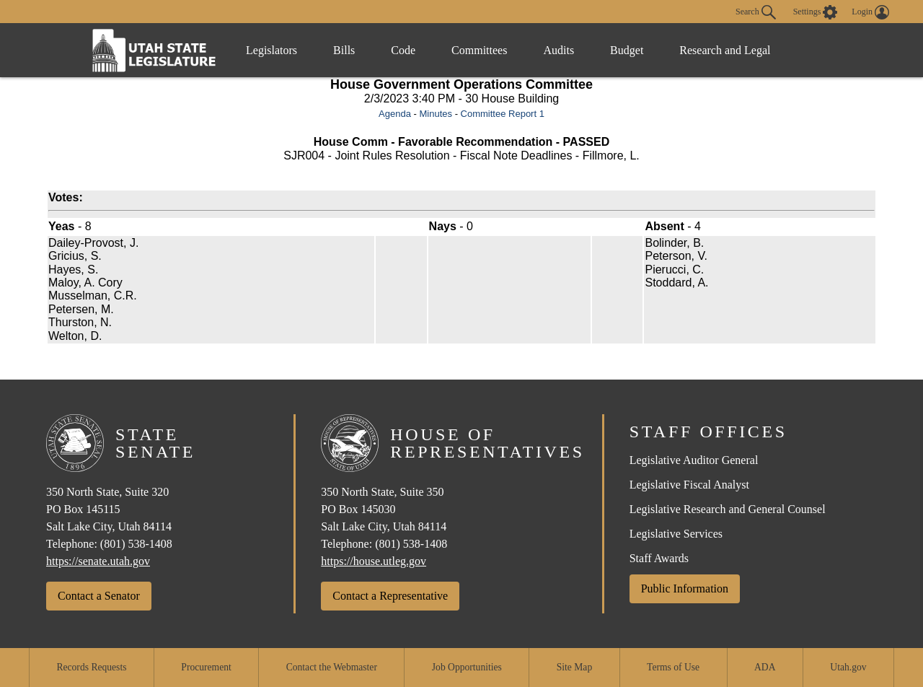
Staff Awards (659, 558)
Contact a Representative (390, 596)
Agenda (395, 113)
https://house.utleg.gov (373, 561)
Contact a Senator (99, 596)
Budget (626, 50)
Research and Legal (724, 50)
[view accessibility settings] (816, 12)
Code (403, 50)
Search (756, 12)
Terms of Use (673, 667)
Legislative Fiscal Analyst (689, 484)
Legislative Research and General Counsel (728, 509)
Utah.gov (848, 667)
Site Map (574, 667)
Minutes (435, 113)
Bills (344, 50)
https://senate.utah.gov (98, 561)
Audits (558, 50)
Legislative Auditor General (694, 460)
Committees (479, 50)
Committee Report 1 (502, 113)
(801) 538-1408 (136, 544)
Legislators (271, 50)
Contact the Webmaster (331, 667)
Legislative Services (676, 534)
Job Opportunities (467, 667)
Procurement (206, 667)
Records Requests (91, 667)
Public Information (684, 588)
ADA (764, 667)
